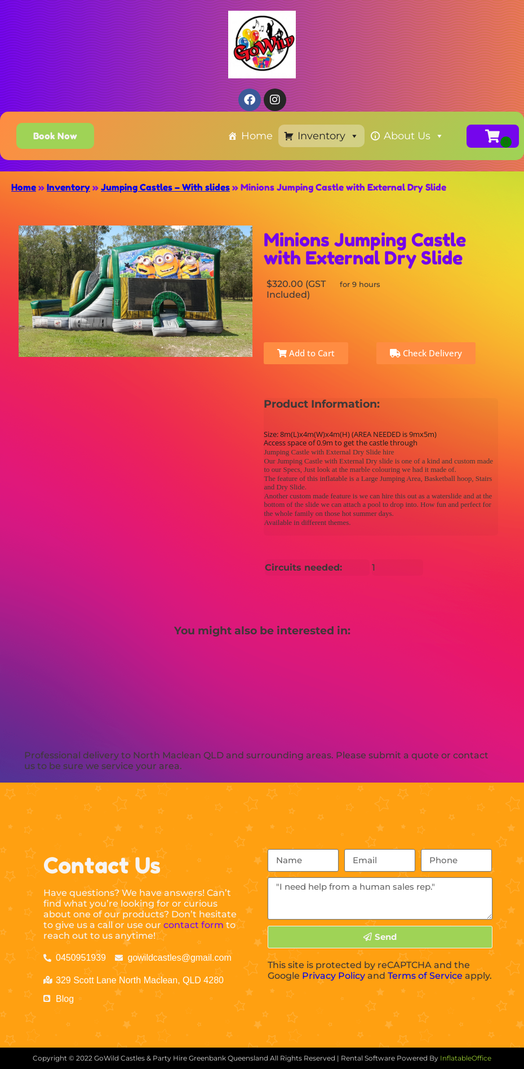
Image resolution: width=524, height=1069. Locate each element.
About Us (414, 136)
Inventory (328, 136)
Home (257, 136)
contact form (193, 925)
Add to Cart (306, 353)
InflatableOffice (465, 1058)
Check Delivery (426, 353)
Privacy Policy (333, 975)
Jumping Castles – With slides (165, 187)
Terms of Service (425, 975)
